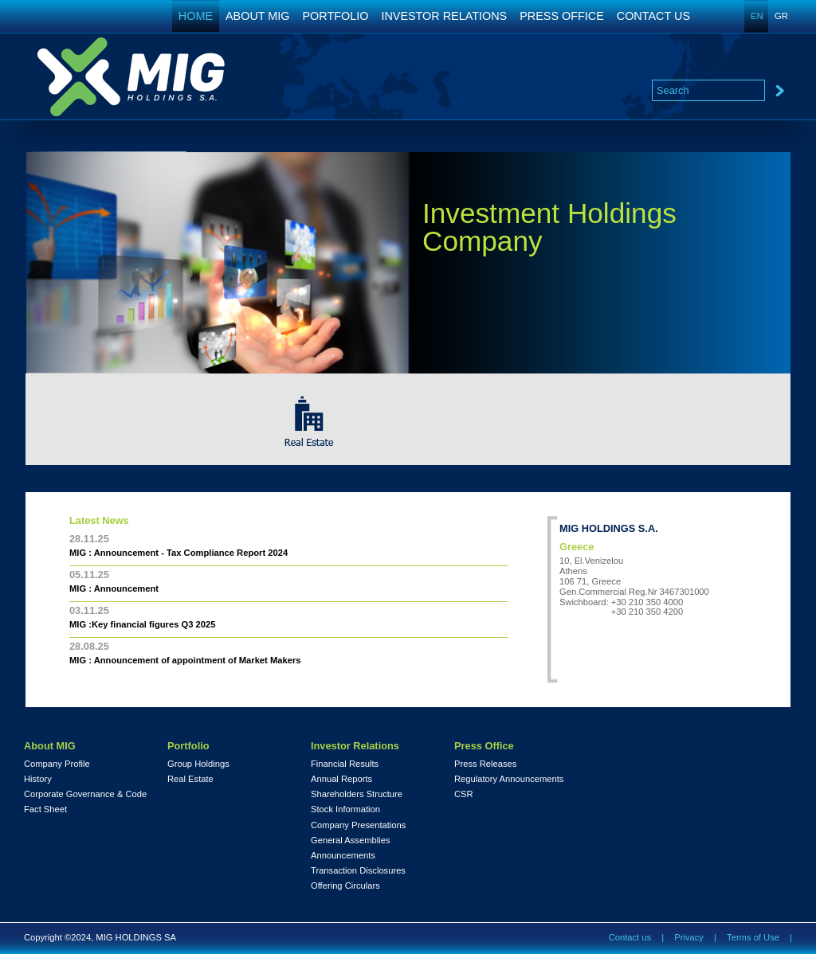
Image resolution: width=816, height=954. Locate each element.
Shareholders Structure (356, 794)
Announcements (343, 855)
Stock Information (345, 809)
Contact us (630, 937)
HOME (195, 16)
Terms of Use (753, 937)
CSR (463, 794)
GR (781, 16)
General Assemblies (350, 840)
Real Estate (190, 779)
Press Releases (485, 764)
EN (757, 16)
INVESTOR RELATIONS (444, 16)
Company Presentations (358, 825)
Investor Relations (355, 746)
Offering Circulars (345, 886)
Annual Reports (341, 779)
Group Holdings (198, 764)
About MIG (50, 746)
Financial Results (345, 764)
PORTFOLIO (336, 16)
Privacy (689, 937)
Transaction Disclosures (358, 870)
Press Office (484, 746)
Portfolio (188, 746)
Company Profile (57, 764)
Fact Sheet (45, 809)
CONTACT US (653, 16)
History (38, 779)
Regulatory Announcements (508, 779)
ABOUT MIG (258, 16)
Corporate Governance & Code (85, 794)
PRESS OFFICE (562, 16)
